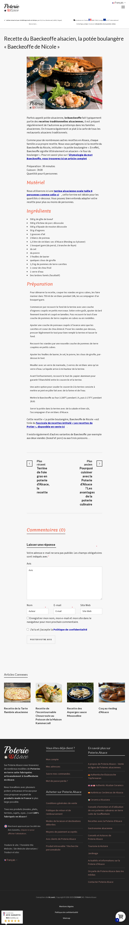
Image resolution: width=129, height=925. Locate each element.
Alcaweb (51, 897)
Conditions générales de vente (61, 803)
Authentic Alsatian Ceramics (105, 785)
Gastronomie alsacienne (100, 828)
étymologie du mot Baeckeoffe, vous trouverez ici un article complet (60, 156)
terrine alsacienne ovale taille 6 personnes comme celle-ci (59, 193)
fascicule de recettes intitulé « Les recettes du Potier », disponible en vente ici (60, 425)
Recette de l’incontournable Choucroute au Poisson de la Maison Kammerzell (49, 716)
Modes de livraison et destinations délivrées (63, 823)
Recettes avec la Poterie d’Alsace (105, 821)
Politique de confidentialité (70, 629)
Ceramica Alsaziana (99, 799)
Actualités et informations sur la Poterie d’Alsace (104, 862)
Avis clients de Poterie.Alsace (61, 839)
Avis (29, 563)
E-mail (57, 605)
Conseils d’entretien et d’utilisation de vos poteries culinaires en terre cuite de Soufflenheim (105, 810)
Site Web (85, 605)
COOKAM (77, 897)
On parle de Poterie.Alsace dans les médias (106, 873)
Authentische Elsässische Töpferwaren (102, 776)
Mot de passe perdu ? (57, 781)
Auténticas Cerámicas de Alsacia (105, 792)
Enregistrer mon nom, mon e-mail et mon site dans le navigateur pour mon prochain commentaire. (59, 620)
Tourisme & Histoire (98, 846)
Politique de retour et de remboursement (58, 812)
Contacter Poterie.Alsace (100, 882)
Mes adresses (53, 766)
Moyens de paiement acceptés (61, 832)
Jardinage (93, 853)
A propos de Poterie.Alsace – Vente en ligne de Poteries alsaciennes (106, 765)
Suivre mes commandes (58, 774)
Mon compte (52, 759)
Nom (29, 605)
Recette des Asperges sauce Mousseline (77, 712)
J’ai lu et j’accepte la (62, 629)
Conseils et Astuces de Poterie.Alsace (99, 837)
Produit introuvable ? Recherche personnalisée (62, 848)
